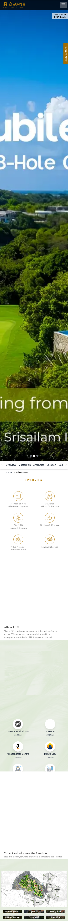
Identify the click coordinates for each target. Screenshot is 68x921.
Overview (11, 464)
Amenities (38, 464)
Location (51, 464)
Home (9, 472)
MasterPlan (25, 464)
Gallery (62, 464)
